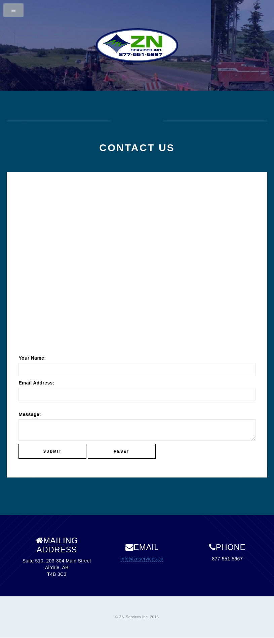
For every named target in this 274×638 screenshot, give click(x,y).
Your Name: (32, 358)
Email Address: (36, 382)
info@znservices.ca (142, 558)
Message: (29, 414)
